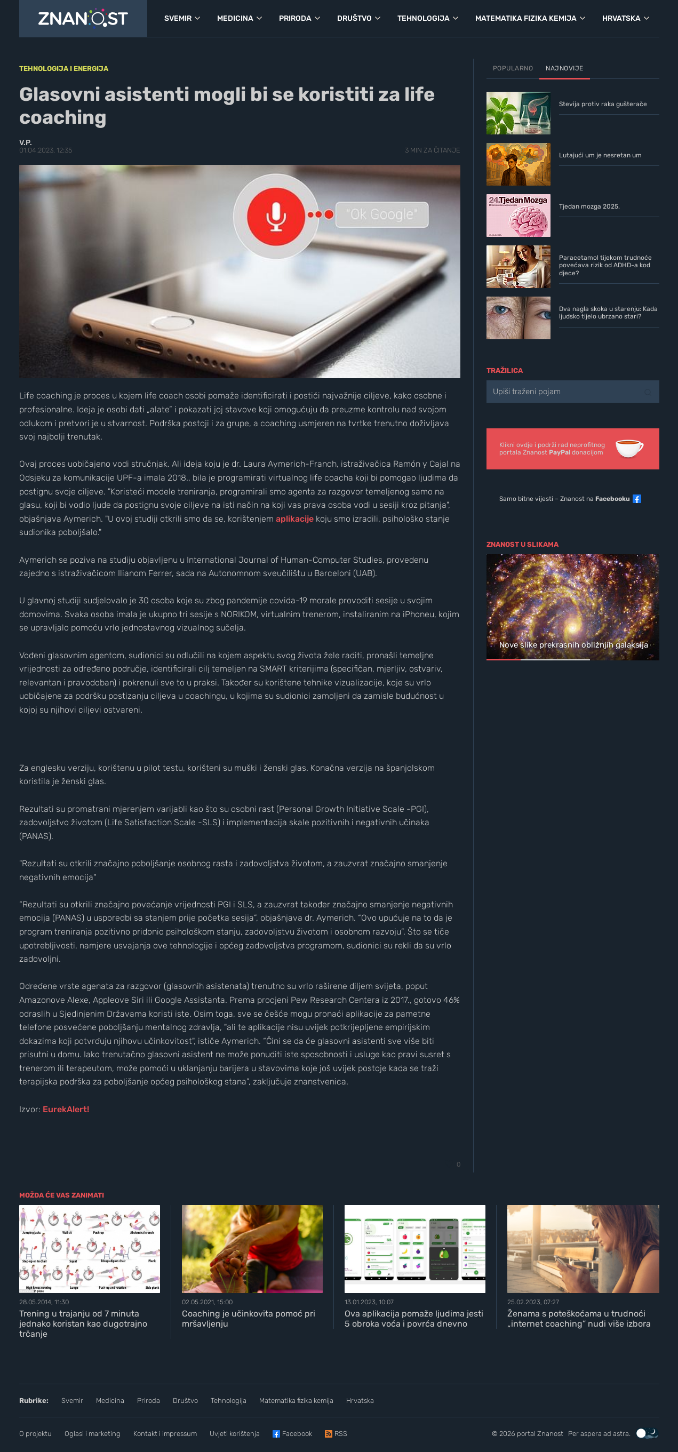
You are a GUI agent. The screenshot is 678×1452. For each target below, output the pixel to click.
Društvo (185, 1401)
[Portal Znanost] (83, 18)
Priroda (148, 1401)
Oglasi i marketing (93, 1434)
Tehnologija (228, 1401)
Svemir (72, 1401)
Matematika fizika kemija (296, 1401)
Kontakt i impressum (165, 1434)
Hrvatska (360, 1401)
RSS (340, 1434)
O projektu (35, 1434)
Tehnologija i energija (63, 69)
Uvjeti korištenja (235, 1434)
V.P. (25, 142)
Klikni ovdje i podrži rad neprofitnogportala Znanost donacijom (552, 448)
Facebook (297, 1434)
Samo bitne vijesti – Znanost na (564, 498)
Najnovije (565, 68)
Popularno (513, 68)
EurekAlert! (66, 1109)
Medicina (110, 1401)
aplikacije (295, 519)
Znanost (550, 1434)
